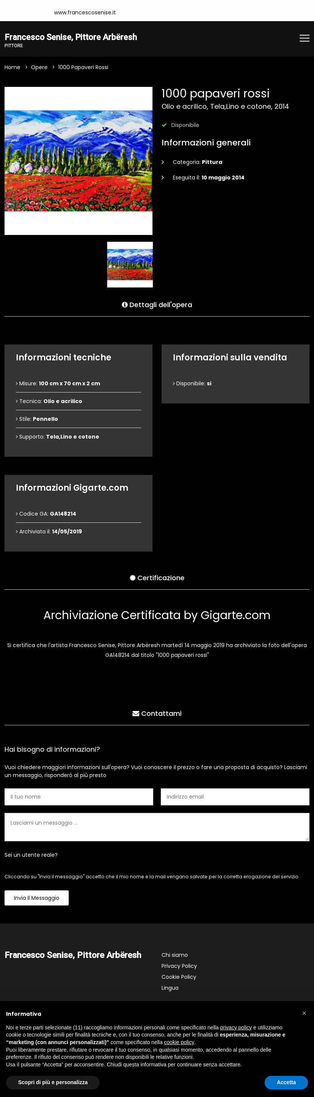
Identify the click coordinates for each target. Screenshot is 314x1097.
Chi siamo (175, 955)
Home (12, 67)
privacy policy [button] (236, 1027)
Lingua (170, 988)
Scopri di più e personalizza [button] (53, 1082)
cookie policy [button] (179, 1042)
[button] (304, 1013)
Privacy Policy (179, 966)
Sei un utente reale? (31, 855)
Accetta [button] (286, 1082)
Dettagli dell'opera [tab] (157, 304)
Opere (39, 67)
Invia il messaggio (36, 898)
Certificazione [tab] (157, 577)
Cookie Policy (179, 977)
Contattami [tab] (157, 712)
